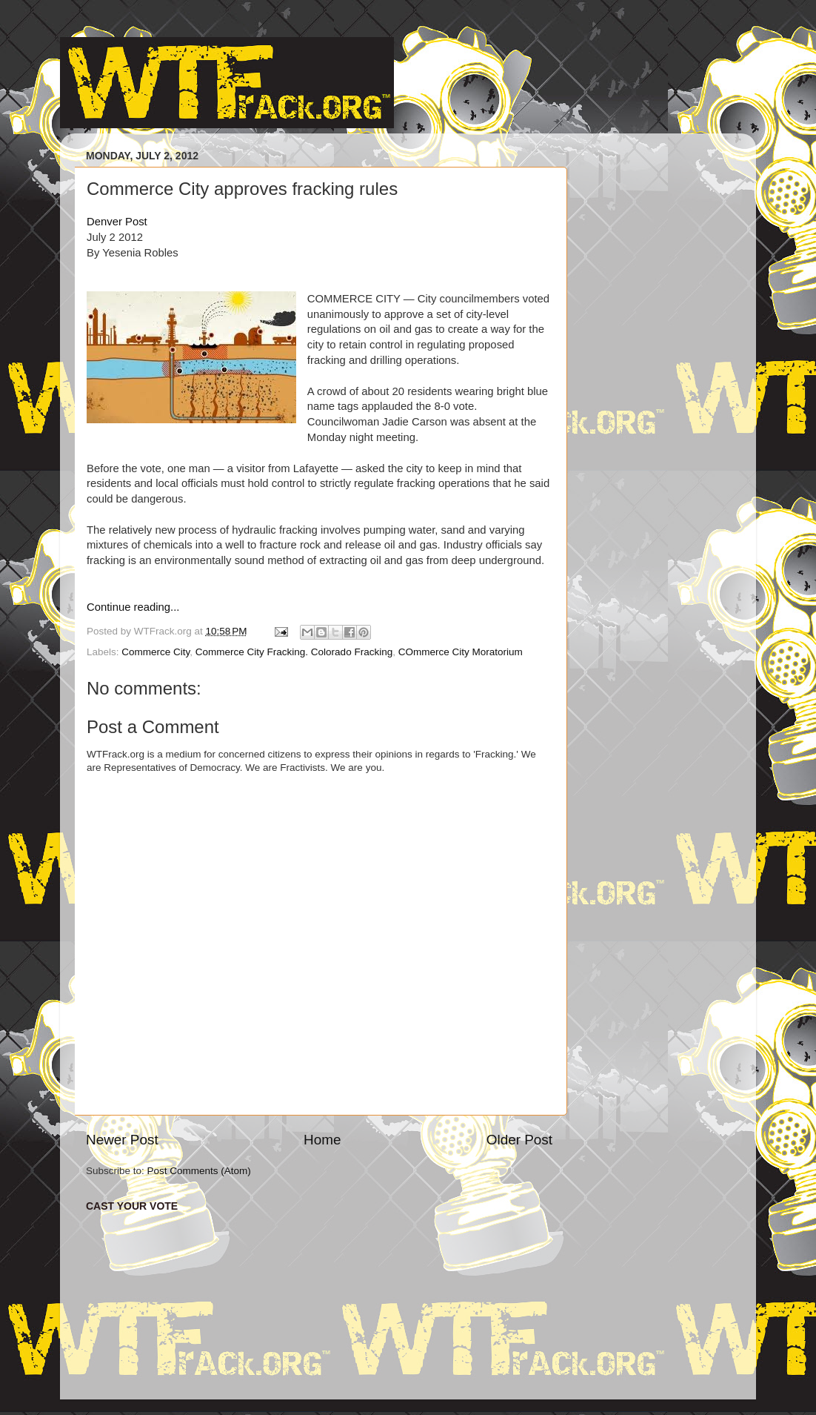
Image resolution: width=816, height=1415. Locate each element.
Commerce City (155, 651)
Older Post (519, 1139)
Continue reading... (133, 607)
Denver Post (117, 222)
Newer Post (122, 1139)
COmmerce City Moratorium (460, 651)
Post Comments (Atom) (199, 1170)
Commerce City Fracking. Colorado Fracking (293, 651)
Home (322, 1139)
